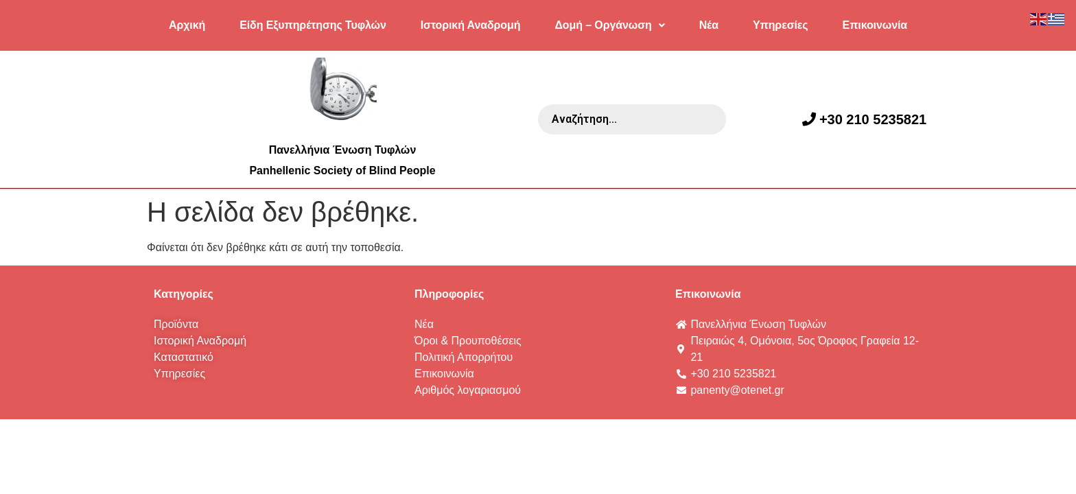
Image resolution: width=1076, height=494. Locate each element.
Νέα (708, 25)
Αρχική (187, 25)
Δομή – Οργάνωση (609, 25)
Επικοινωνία (875, 25)
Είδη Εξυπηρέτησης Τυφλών (312, 25)
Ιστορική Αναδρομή (471, 25)
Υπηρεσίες (780, 25)
